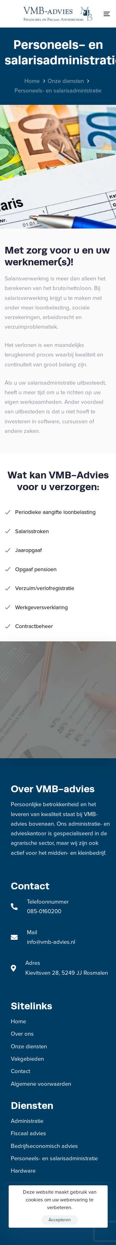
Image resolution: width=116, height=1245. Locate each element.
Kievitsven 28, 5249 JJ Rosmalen (66, 972)
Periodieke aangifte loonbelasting (50, 512)
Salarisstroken (27, 531)
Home (18, 1021)
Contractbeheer (29, 626)
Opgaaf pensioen (31, 569)
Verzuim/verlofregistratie (39, 588)
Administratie (27, 1121)
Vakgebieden (27, 1058)
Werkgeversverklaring (36, 607)
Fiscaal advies (28, 1133)
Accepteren (60, 1219)
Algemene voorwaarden (41, 1083)
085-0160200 (44, 911)
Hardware (23, 1170)
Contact (20, 1071)
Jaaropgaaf (23, 550)
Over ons (22, 1033)
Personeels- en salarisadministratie (54, 1158)
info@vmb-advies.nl (51, 942)
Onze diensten (29, 1046)
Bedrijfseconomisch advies (44, 1146)
